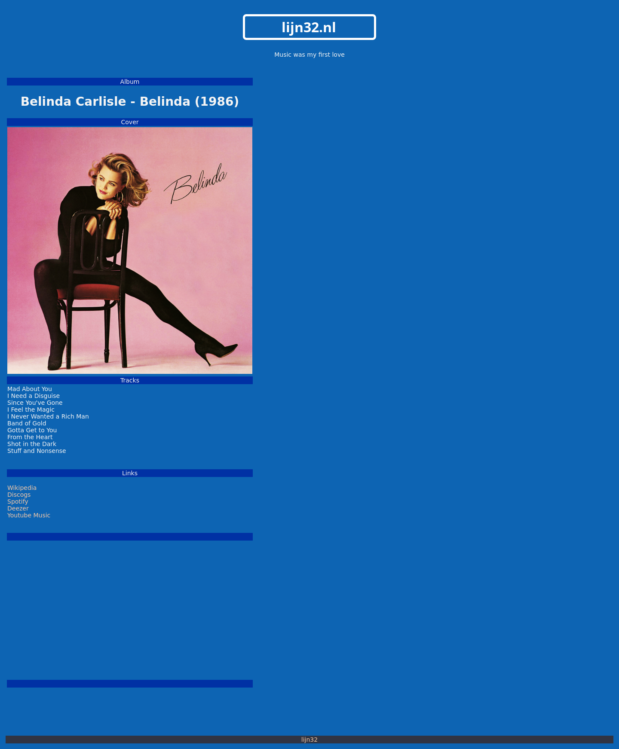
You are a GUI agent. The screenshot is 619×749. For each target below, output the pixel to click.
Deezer (18, 508)
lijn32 (309, 739)
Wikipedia (22, 487)
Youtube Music (28, 515)
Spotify (17, 501)
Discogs (19, 494)
